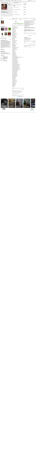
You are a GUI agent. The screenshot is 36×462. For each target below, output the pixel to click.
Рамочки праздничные (14, 62)
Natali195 (6, 42)
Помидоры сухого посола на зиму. (16, 90)
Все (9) (25, 3)
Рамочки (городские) (14, 56)
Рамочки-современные (14, 75)
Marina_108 (2, 42)
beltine (4, 43)
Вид (29, 0)
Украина (7, 12)
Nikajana (8, 42)
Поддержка (28, 0)
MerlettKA (4, 42)
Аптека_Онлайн (2, 45)
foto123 (8, 43)
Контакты (32, 109)
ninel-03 (9, 4)
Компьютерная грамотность (15, 47)
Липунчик (5, 46)
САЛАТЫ (13, 78)
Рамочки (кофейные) (14, 58)
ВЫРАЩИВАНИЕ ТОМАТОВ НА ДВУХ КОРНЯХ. (17, 91)
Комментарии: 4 (28, 39)
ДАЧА (12, 38)
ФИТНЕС (13, 85)
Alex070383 (7, 40)
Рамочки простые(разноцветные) (15, 67)
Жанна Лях (2, 24)
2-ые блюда (13, 31)
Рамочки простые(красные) (15, 66)
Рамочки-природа (14, 74)
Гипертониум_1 (5, 45)
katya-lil (10, 43)
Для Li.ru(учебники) (14, 40)
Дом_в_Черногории (9, 45)
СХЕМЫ (13, 82)
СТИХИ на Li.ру (13, 80)
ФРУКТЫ (13, 86)
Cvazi (5, 41)
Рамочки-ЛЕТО (13, 72)
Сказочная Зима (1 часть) (27, 25)
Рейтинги (13, 0)
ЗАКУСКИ (13, 44)
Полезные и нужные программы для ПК (16, 92)
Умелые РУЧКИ (13, 83)
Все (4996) (34, 19)
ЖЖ (12, 43)
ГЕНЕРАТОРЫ (13, 36)
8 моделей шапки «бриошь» (27, 29)
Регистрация (7, 0)
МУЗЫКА (13, 51)
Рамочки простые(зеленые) (15, 65)
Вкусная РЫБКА (14, 33)
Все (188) (10, 19)
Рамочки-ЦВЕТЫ (14, 76)
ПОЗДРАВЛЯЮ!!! (14, 54)
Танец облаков (25, 37)
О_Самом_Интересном (5, 53)
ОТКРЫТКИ (13, 53)
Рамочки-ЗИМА (13, 26)
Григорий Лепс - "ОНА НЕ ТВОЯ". (27, 38)
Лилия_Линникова (2, 46)
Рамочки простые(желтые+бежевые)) (16, 64)
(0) (20, 90)
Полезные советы (14, 55)
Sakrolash (10, 42)
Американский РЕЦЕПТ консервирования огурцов (29, 20)
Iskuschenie (9, 41)
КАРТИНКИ (13, 46)
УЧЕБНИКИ (13, 84)
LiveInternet (2, 0)
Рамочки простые (14, 63)
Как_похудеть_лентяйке (7, 52)
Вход (9, 0)
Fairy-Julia (7, 41)
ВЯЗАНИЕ (13, 35)
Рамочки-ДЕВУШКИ (14, 71)
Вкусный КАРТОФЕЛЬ (14, 34)
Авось (16, 0)
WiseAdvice (2, 53)
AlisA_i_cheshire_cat (3, 41)
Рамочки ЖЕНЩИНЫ (14, 27)
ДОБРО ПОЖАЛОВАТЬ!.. (17, 14)
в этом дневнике (21, 96)
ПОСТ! (13, 29)
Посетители (5, 60)
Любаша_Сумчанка (8, 46)
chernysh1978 (6, 43)
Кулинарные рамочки (14, 49)
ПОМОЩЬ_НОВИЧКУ (3, 52)
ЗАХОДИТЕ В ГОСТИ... (16, 7)
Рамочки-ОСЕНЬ (14, 73)
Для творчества (13, 42)
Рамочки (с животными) (14, 60)
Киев (6, 12)
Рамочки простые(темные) (15, 69)
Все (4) (22, 89)
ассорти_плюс (2, 47)
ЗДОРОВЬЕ (13, 45)
